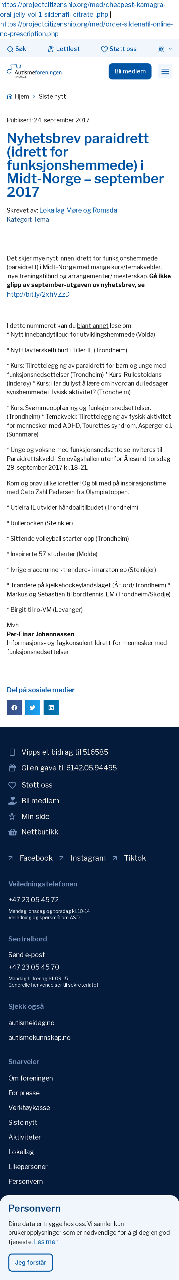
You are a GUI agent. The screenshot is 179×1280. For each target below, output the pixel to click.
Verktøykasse (29, 1108)
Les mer (46, 1242)
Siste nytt (22, 1122)
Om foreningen (30, 1078)
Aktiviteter (24, 1137)
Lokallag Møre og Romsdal (79, 210)
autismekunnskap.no (39, 1038)
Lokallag (21, 1152)
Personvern (25, 1181)
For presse (24, 1093)
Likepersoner (28, 1167)
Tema (41, 219)
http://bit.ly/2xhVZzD (38, 294)
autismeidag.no (31, 1023)
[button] (165, 71)
